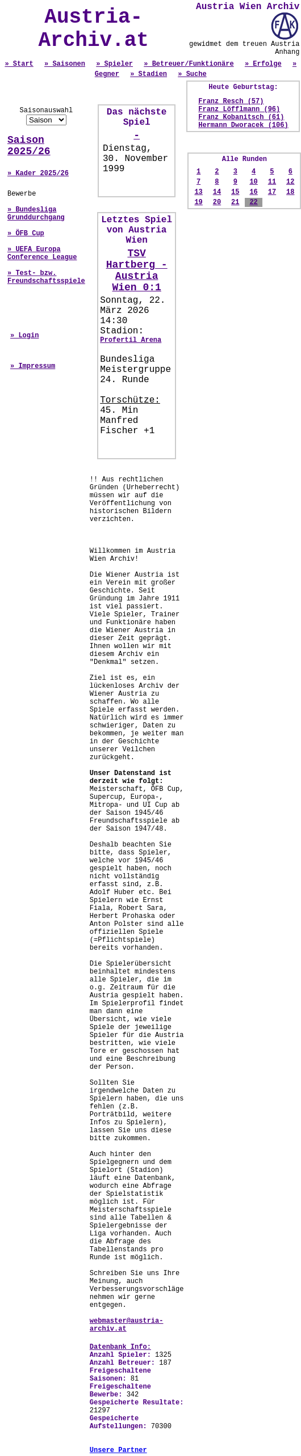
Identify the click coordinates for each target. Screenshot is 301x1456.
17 (272, 192)
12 (290, 182)
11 (272, 182)
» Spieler (114, 64)
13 (198, 192)
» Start (19, 64)
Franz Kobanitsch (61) (241, 117)
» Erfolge (263, 64)
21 (235, 202)
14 (217, 192)
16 (253, 192)
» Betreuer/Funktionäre (188, 64)
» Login (24, 336)
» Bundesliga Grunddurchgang (36, 214)
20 (217, 202)
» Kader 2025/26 (38, 173)
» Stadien (148, 74)
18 (290, 192)
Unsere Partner (118, 1450)
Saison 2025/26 (29, 145)
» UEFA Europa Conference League (42, 253)
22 (253, 202)
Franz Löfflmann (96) (239, 109)
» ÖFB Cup (25, 234)
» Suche (192, 74)
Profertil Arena (130, 340)
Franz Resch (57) (231, 101)
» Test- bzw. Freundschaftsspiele (46, 277)
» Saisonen (64, 64)
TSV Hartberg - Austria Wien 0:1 (137, 270)
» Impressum (32, 366)
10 (253, 182)
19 (198, 202)
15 (235, 192)
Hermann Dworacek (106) (243, 125)
